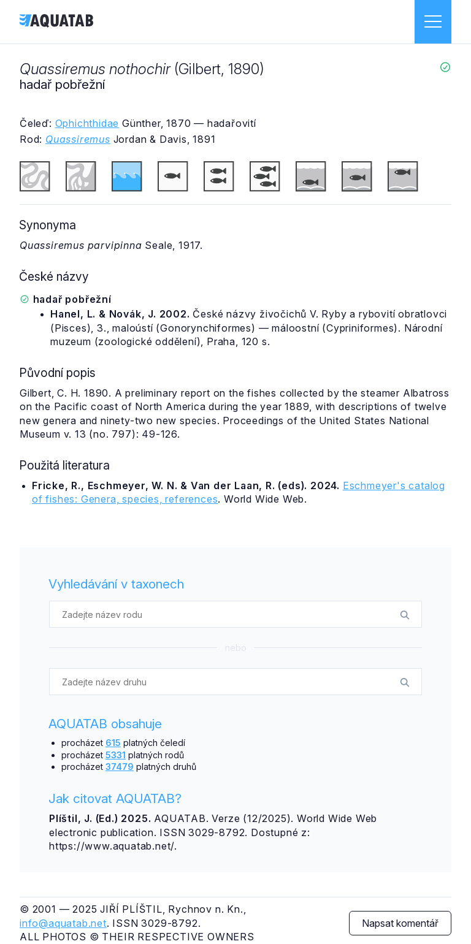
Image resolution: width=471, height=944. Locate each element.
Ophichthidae (87, 123)
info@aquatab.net (63, 923)
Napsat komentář (400, 923)
